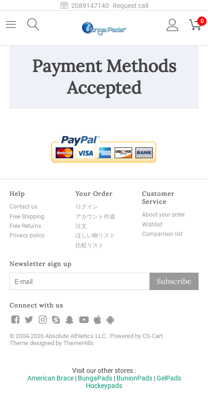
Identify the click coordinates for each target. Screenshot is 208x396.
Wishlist (152, 224)
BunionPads (134, 378)
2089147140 (84, 5)
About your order (163, 214)
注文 (81, 226)
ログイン (86, 206)
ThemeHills (78, 343)
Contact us (23, 206)
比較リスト (89, 245)
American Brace (50, 378)
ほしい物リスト (95, 235)
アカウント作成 (95, 216)
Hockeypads (104, 385)
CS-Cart (152, 335)
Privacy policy (27, 235)
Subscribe (174, 281)
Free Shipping (26, 216)
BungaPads (95, 378)
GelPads (169, 378)
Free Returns (25, 226)
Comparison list (162, 234)
